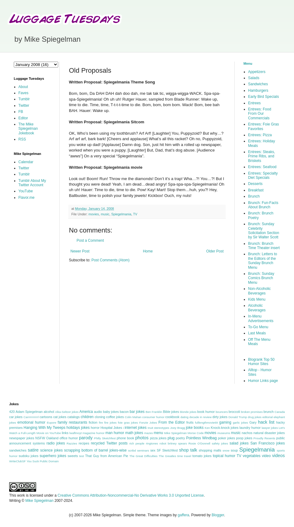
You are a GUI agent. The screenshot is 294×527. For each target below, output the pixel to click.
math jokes (134, 433)
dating (184, 417)
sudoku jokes (28, 456)
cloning (100, 417)
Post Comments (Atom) (110, 260)
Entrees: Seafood (262, 167)
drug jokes (255, 417)
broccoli (234, 412)
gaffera (183, 515)
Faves (23, 93)
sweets (73, 456)
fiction (93, 422)
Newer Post (79, 251)
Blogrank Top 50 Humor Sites (261, 361)
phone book (125, 438)
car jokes (15, 417)
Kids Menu (257, 299)
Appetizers (257, 72)
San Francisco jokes (267, 443)
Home (148, 251)
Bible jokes (171, 412)
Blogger (218, 515)
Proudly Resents (264, 438)
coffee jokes (115, 417)
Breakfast (256, 190)
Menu (247, 63)
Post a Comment (90, 240)
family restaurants (72, 422)
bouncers (222, 412)
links (65, 433)
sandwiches (17, 450)
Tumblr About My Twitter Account (32, 183)
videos (278, 455)
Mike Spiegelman (175, 433)
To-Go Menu (258, 327)
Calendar (25, 162)
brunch (268, 412)
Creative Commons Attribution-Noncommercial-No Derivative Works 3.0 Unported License (131, 495)
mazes (148, 433)
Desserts (255, 184)
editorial (267, 417)
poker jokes (226, 438)
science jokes (51, 450)
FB (20, 112)
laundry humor (250, 427)
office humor (69, 438)
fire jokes (110, 422)
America (86, 412)
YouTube (25, 191)
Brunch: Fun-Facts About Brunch (263, 205)
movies (94, 214)
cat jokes (59, 417)
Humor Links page (263, 381)
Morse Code (196, 433)
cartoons (46, 417)
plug (171, 438)
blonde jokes (188, 412)
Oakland (52, 438)
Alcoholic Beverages (257, 307)
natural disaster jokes (269, 433)
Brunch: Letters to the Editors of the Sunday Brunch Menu (262, 260)
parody (85, 437)
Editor (23, 118)
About (23, 87)
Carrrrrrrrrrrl (31, 417)
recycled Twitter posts (109, 443)
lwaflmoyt (76, 433)
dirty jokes (220, 417)
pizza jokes (158, 438)
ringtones (152, 443)
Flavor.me (26, 197)
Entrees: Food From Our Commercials (259, 113)
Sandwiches (258, 84)
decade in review (200, 417)
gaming (225, 422)
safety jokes (220, 443)
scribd (132, 450)
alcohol (48, 412)
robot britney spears (173, 443)
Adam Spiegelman (29, 412)
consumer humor (153, 417)
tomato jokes (201, 456)
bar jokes (137, 412)
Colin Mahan (133, 417)
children (87, 417)
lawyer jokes (270, 427)
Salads (253, 78)
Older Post (215, 251)
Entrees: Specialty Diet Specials (263, 175)
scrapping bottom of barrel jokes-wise (95, 450)
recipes (84, 443)
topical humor (224, 456)
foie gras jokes (128, 422)
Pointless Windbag (201, 438)
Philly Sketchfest (105, 438)
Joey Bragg (177, 427)
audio (98, 412)
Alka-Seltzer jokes (67, 412)
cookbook (172, 417)
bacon (124, 412)
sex (153, 450)
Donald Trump (237, 417)
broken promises (252, 412)
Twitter (23, 105)
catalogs (73, 417)
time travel (184, 456)
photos (142, 437)
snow (226, 450)
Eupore (51, 422)
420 (12, 412)
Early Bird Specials (263, 96)
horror (95, 427)
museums (223, 433)
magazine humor (94, 433)
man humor (114, 433)
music (105, 214)
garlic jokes (240, 422)
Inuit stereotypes (158, 427)
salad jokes (238, 443)
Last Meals (257, 333)
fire (101, 422)
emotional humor (31, 422)
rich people (136, 443)
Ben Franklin (154, 412)
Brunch (254, 196)
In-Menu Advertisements (260, 318)
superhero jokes (53, 456)
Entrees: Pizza (260, 135)
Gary (252, 422)
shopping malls (210, 450)
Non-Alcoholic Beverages (259, 291)
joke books (195, 427)
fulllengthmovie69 (206, 422)
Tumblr (24, 99)
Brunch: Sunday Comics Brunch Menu (261, 278)
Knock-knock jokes (224, 427)
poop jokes (244, 438)
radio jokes (56, 443)
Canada (279, 412)
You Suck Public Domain (43, 461)
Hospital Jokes (111, 427)
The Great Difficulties (144, 456)
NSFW (40, 438)
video (266, 456)
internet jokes (136, 427)
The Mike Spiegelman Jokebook (28, 128)
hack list (266, 422)
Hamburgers (258, 90)
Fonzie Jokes (148, 422)
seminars (143, 450)
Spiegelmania (121, 214)
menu (158, 433)
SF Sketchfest (167, 450)
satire (33, 450)
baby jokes (111, 412)
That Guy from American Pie (106, 456)
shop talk (188, 450)
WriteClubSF (17, 461)
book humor (206, 412)
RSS (22, 139)
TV (135, 214)
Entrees (254, 103)
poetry (180, 438)
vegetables (252, 456)
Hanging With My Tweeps (44, 427)
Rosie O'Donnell (199, 443)
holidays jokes (78, 427)
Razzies (72, 443)
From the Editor (171, 422)
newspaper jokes (21, 438)
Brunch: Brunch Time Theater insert (264, 245)
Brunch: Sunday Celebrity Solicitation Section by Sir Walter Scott (263, 230)
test (81, 456)
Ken (207, 427)
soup (234, 450)
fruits (190, 422)
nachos (247, 433)
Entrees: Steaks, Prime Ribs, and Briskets (261, 156)
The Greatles (167, 456)
